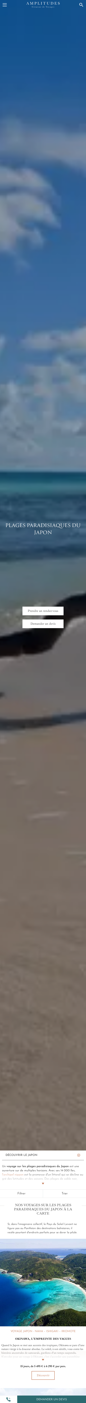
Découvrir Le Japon (21, 1155)
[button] (8, 1399)
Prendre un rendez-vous (43, 611)
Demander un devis (51, 1399)
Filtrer (21, 1193)
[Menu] (4, 5)
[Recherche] (81, 5)
